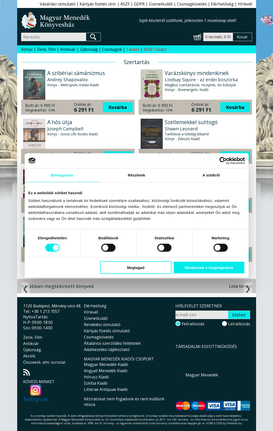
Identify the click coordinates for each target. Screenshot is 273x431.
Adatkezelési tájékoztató (107, 349)
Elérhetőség (222, 4)
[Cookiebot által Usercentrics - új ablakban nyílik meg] (223, 160)
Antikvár (68, 49)
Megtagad (135, 267)
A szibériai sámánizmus (76, 73)
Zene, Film (46, 49)
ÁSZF (125, 4)
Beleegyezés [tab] (62, 175)
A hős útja (59, 122)
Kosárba (118, 107)
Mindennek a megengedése (209, 267)
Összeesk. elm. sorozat (44, 362)
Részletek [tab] (136, 175)
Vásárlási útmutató (57, 4)
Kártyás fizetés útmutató (107, 331)
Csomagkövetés (192, 4)
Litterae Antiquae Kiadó (106, 389)
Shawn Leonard (181, 129)
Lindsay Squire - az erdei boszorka (201, 80)
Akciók (29, 356)
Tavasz (132, 49)
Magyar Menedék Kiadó (106, 364)
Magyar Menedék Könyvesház (80, 20)
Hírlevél (245, 4)
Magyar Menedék (201, 375)
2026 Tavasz (155, 49)
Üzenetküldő (161, 4)
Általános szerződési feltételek (112, 343)
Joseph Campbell (65, 129)
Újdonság (89, 49)
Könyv (27, 49)
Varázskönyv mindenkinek (197, 73)
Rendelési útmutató (102, 324)
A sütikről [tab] (211, 175)
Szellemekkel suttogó (191, 122)
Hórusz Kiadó (96, 377)
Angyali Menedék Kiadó (105, 370)
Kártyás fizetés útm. (98, 4)
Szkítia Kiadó (96, 383)
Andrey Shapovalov (67, 80)
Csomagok (112, 49)
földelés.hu (234, 423)
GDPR (139, 4)
